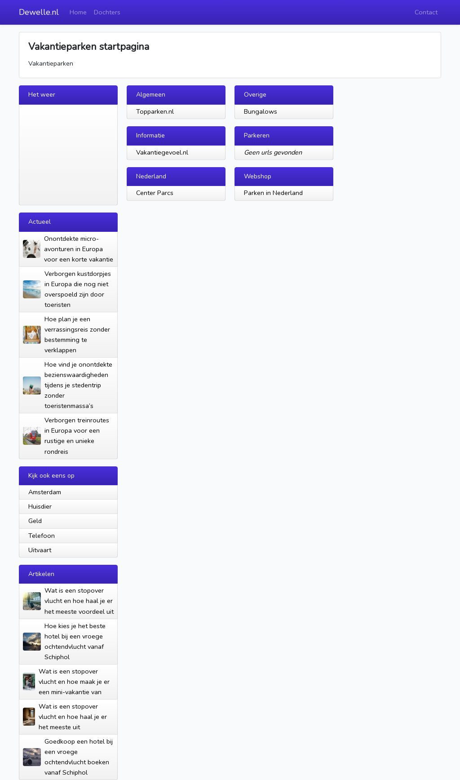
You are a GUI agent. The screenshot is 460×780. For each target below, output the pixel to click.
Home (78, 12)
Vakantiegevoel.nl (162, 152)
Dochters (107, 12)
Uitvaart (39, 549)
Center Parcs (154, 192)
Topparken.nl (155, 111)
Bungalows (260, 111)
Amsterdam (44, 492)
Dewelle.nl (39, 12)
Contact (426, 12)
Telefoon (41, 535)
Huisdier (40, 506)
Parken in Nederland (273, 192)
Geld (35, 520)
